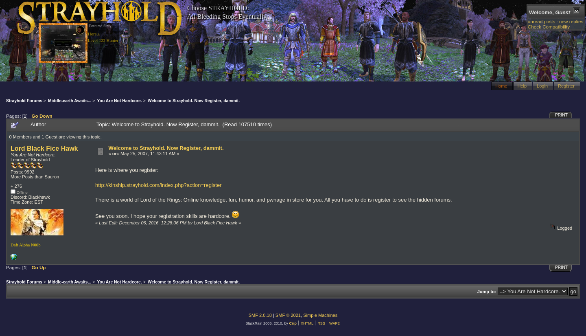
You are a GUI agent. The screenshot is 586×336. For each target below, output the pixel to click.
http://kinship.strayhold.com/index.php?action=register (158, 185)
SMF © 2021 (288, 315)
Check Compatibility (549, 26)
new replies (571, 21)
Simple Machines (320, 315)
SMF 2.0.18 (260, 315)
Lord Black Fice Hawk (44, 148)
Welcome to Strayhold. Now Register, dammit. (166, 148)
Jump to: (486, 291)
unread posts (541, 21)
